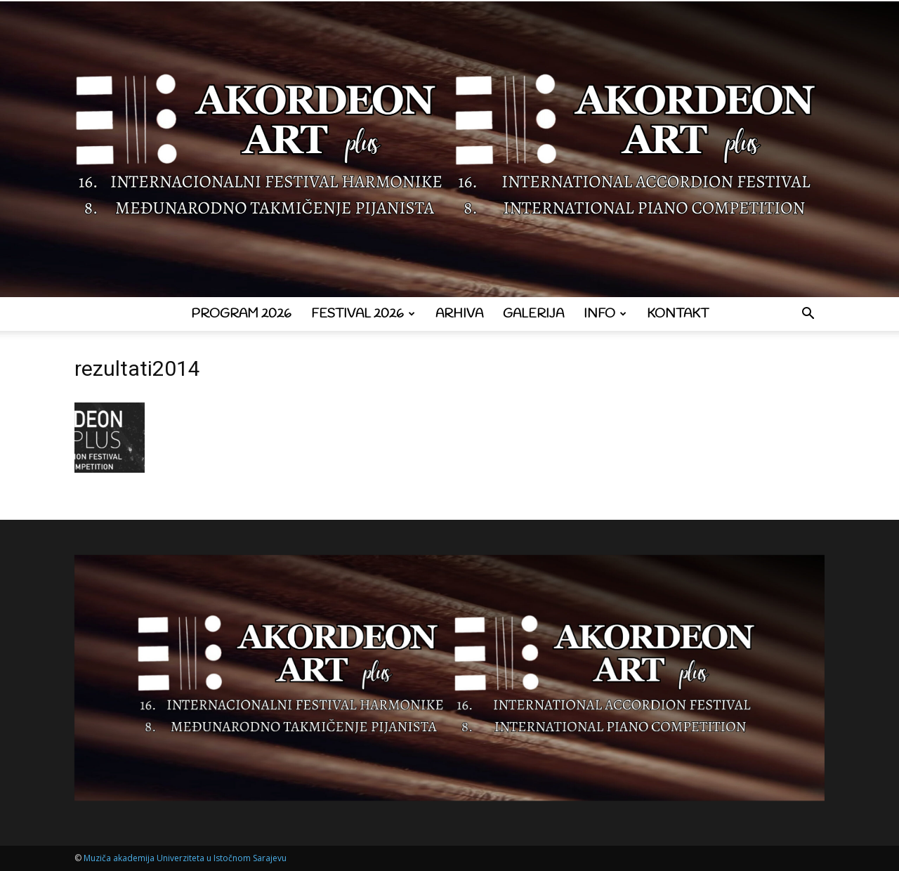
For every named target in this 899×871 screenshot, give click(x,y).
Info (605, 314)
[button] (808, 315)
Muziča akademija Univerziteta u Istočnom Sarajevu (185, 858)
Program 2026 (241, 314)
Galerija (533, 314)
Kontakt (678, 314)
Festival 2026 (363, 314)
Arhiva (459, 314)
